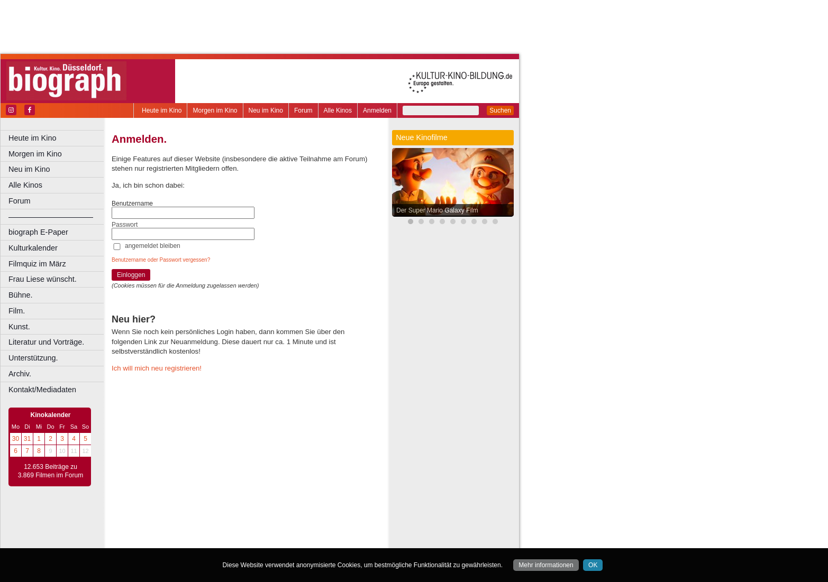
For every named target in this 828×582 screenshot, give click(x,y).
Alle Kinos (338, 110)
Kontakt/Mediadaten (42, 389)
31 (27, 438)
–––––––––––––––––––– (50, 217)
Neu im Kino (266, 110)
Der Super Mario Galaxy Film (437, 210)
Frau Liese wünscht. (42, 279)
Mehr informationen (545, 565)
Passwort (125, 224)
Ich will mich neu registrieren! (157, 368)
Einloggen (131, 275)
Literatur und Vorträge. (46, 342)
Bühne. (20, 295)
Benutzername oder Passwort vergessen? (161, 260)
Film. (16, 311)
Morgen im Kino (215, 110)
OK (592, 565)
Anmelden (377, 110)
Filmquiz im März (37, 264)
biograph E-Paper (38, 232)
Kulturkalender (33, 248)
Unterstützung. (33, 358)
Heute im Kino (161, 110)
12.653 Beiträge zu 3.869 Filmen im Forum (50, 471)
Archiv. (19, 373)
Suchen (500, 110)
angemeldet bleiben (152, 246)
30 (15, 438)
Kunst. (19, 326)
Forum (303, 110)
